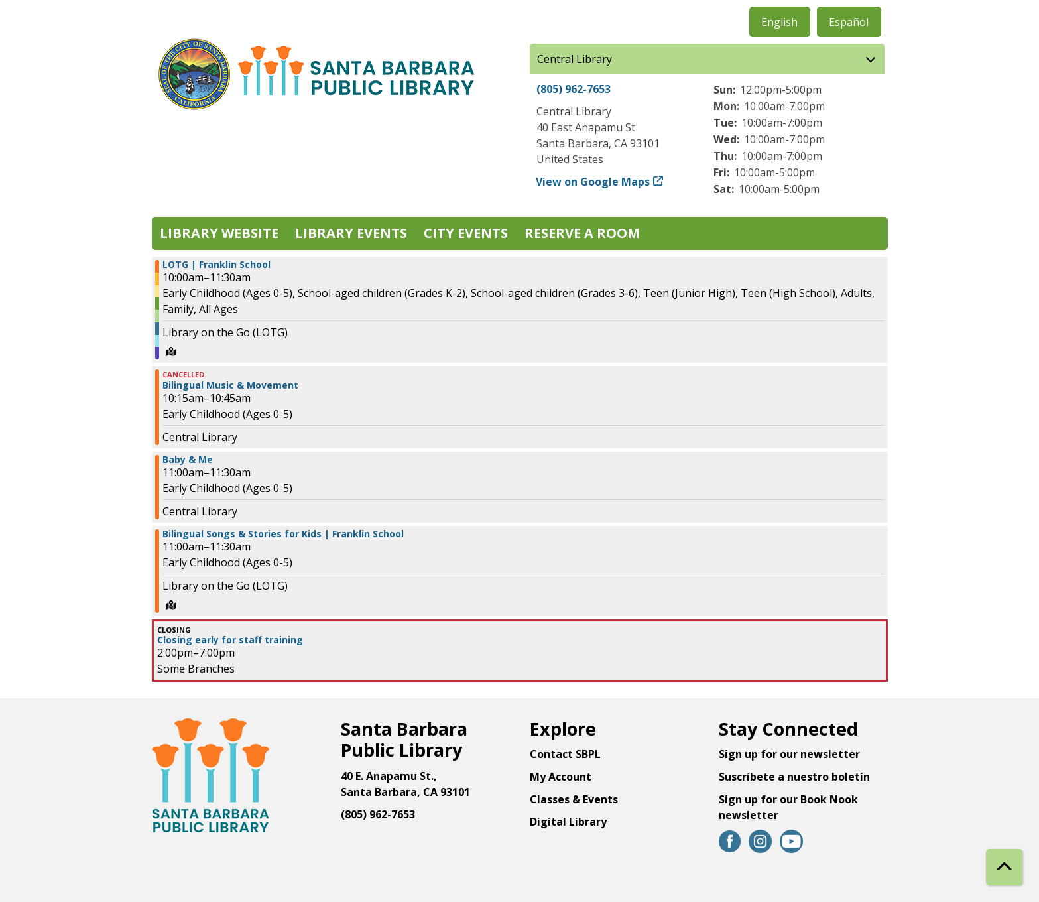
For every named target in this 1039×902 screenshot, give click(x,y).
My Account (560, 776)
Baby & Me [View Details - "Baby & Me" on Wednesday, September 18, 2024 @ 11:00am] (187, 459)
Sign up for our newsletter (789, 754)
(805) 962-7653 (573, 89)
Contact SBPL (565, 754)
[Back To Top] (1004, 867)
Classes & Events (574, 799)
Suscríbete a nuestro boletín (794, 776)
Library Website (219, 233)
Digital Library (568, 821)
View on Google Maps (593, 181)
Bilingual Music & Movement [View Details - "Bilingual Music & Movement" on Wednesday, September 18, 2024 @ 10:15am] (230, 385)
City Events (466, 233)
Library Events (351, 233)
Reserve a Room (582, 233)
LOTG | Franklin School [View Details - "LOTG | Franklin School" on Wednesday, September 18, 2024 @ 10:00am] (216, 264)
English (779, 22)
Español (849, 22)
